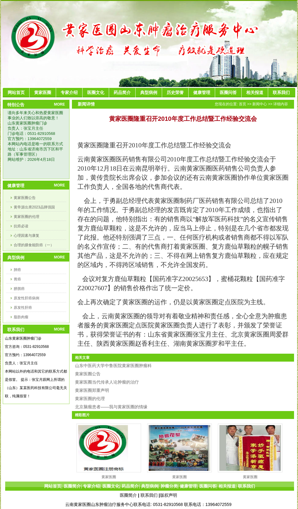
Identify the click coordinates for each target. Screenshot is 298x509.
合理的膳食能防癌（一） (34, 245)
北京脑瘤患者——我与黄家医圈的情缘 (111, 406)
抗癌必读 (21, 226)
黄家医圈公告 (25, 198)
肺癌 (17, 270)
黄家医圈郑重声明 (92, 390)
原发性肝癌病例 (26, 298)
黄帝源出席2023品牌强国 (34, 207)
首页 (242, 104)
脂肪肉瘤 (21, 317)
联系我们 (149, 495)
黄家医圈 (108, 477)
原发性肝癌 (23, 307)
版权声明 (168, 495)
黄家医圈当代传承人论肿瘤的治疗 (107, 382)
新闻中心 (259, 104)
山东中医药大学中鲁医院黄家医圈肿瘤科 (113, 365)
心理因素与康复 (26, 235)
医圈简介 (128, 495)
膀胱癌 (19, 289)
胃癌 (17, 279)
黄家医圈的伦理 (26, 217)
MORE (59, 104)
